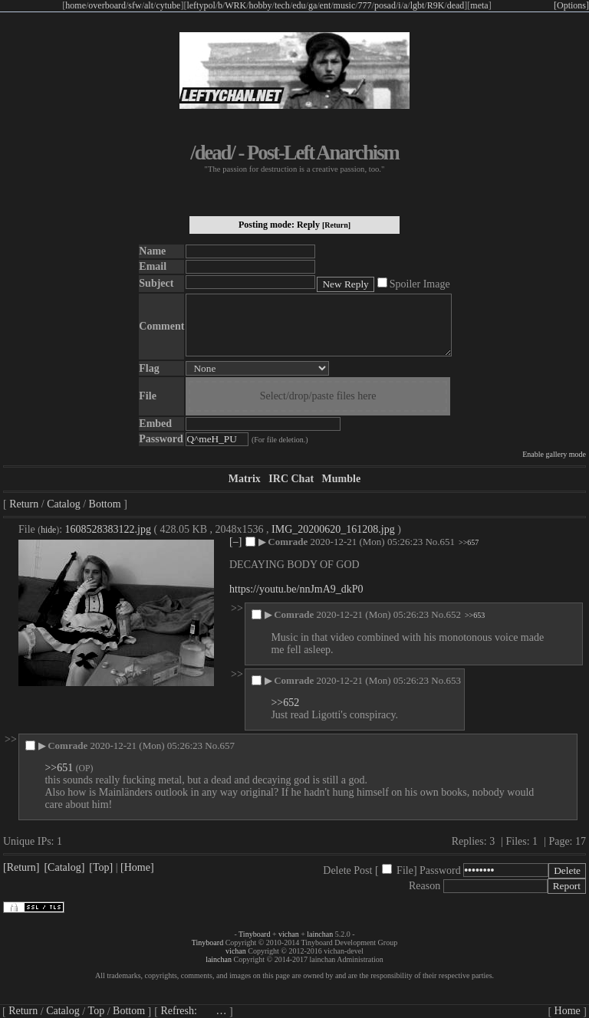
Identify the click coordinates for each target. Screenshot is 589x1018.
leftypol (200, 5)
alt (148, 5)
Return (23, 504)
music (345, 5)
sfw (134, 5)
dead (456, 5)
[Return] (336, 225)
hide (48, 530)
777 (365, 5)
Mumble (341, 478)
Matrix (245, 478)
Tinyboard (254, 934)
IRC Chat (291, 478)
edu (298, 5)
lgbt (417, 5)
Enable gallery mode (554, 454)
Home (567, 1010)
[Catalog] (64, 867)
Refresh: (193, 1010)
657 (227, 745)
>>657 (469, 542)
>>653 (475, 615)
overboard (107, 5)
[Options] (571, 5)
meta (479, 5)
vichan (288, 934)
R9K (436, 5)
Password (440, 870)
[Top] (101, 867)
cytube (168, 5)
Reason (424, 886)
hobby (260, 5)
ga (312, 5)
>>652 (285, 702)
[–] (235, 541)
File (405, 870)
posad (385, 5)
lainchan (320, 934)
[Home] (137, 867)
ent (325, 5)
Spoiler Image (420, 284)
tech (282, 5)
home (75, 5)
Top (96, 1010)
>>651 (58, 767)
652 (453, 614)
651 (448, 541)
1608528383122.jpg (108, 529)
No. (432, 541)
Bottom (105, 504)
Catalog (64, 504)
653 (453, 680)
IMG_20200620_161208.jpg (333, 529)
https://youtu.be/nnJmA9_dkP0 (296, 589)
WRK (235, 5)
